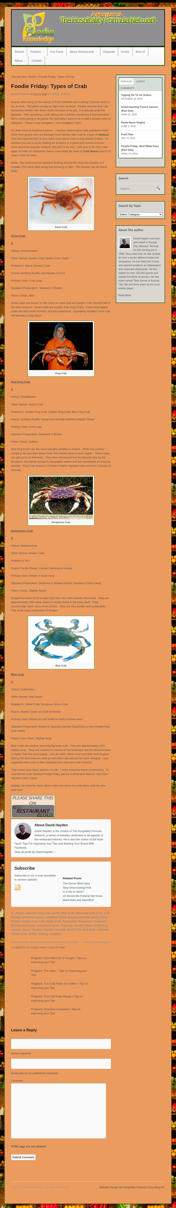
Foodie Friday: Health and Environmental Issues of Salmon (45, 942)
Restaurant (70, 921)
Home (32, 76)
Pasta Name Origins (133, 122)
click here (101, 774)
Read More (124, 295)
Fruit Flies (127, 134)
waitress (55, 933)
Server (26, 929)
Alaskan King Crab (38, 913)
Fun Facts (56, 51)
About (18, 60)
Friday (26, 921)
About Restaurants (82, 51)
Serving (60, 929)
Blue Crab (67, 913)
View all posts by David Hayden (35, 851)
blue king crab (85, 913)
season (16, 929)
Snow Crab (74, 929)
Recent (19, 51)
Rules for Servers (72, 925)
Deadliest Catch (56, 917)
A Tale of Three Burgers (96, 942)
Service (49, 929)
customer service (33, 917)
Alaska (19, 913)
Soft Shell (89, 929)
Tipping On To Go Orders (136, 95)
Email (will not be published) (34, 1073)
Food (103, 917)
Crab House (91, 151)
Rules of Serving (96, 925)
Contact (37, 60)
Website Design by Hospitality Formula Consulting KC (132, 1187)
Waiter (33, 933)
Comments (127, 88)
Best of (140, 51)
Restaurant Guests (23, 925)
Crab (99, 913)
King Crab (38, 921)
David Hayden (22, 94)
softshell (102, 929)
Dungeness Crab (79, 917)
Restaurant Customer (92, 921)
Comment (17, 1080)
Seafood (65, 94)
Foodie (15, 921)
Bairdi (56, 913)
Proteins (35, 51)
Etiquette (109, 51)
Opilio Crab (53, 921)
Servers (37, 929)
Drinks (125, 51)
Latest (140, 81)
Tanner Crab (19, 933)
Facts (95, 917)
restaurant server (48, 925)
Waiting (43, 933)
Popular (126, 81)
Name (21, 1053)
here (14, 171)
